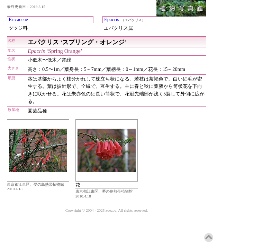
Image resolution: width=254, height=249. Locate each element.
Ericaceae (18, 19)
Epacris (111, 19)
